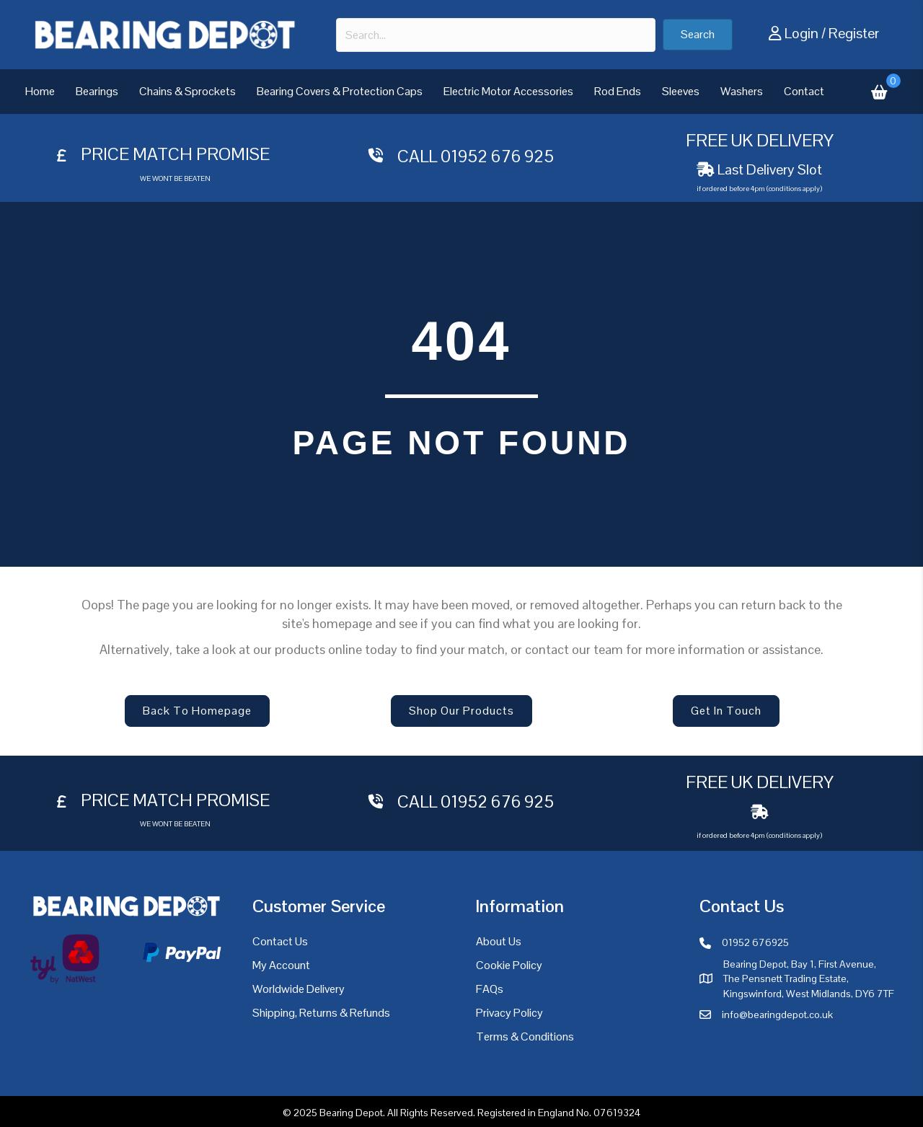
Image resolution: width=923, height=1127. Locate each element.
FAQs (489, 988)
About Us (498, 941)
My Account (281, 965)
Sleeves (680, 91)
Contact (804, 91)
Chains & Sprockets (187, 91)
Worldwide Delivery (298, 988)
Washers (741, 91)
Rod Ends (617, 91)
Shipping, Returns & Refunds (321, 1012)
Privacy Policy (509, 1012)
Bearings (97, 91)
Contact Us (280, 941)
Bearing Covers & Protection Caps (340, 91)
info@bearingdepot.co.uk (777, 1014)
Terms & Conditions (525, 1036)
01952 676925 (755, 942)
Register (854, 33)
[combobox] (495, 35)
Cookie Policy (509, 965)
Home (40, 91)
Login (801, 33)
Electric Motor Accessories (508, 91)
